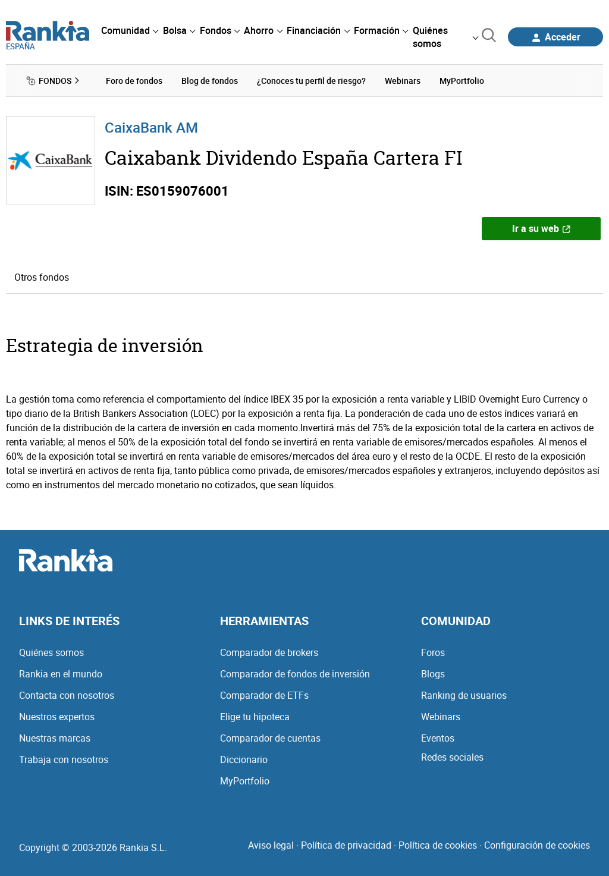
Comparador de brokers (269, 652)
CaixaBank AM (151, 127)
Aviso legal (271, 845)
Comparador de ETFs (264, 695)
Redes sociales (452, 757)
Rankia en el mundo (60, 673)
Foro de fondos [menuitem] (134, 80)
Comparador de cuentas (270, 738)
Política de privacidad (346, 845)
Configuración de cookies (537, 845)
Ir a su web (541, 228)
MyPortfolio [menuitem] (462, 80)
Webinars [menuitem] (402, 80)
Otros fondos (41, 277)
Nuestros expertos (57, 716)
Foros (433, 652)
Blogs (433, 673)
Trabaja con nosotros (63, 759)
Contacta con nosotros (66, 695)
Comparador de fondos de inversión (295, 673)
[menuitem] (130, 30)
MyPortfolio (244, 780)
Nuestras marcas (54, 738)
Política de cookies (437, 845)
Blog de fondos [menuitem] (209, 80)
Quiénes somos (51, 652)
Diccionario (244, 759)
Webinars (440, 716)
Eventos (437, 738)
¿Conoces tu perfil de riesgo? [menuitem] (311, 80)
